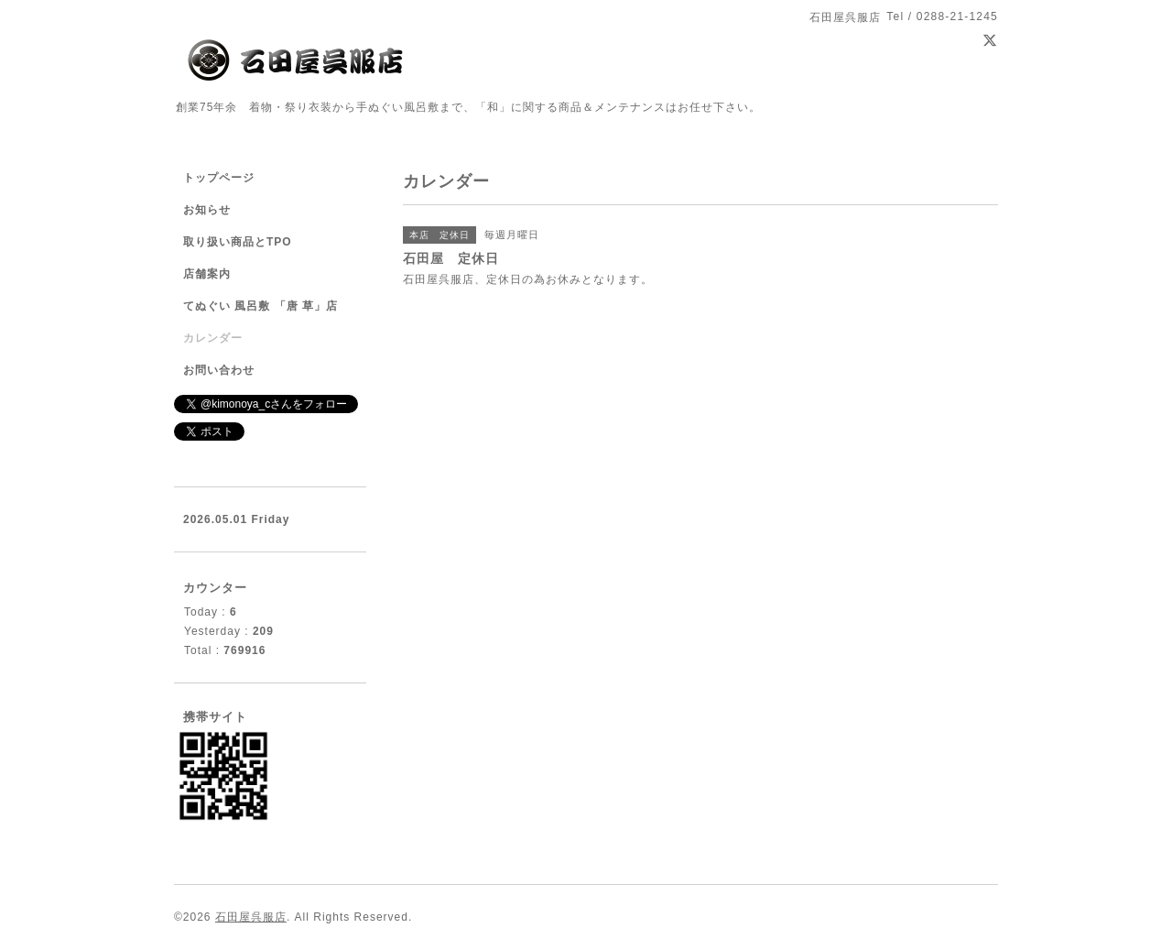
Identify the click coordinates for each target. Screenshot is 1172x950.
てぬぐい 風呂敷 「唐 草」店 (260, 306)
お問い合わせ (219, 370)
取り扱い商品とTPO (237, 241)
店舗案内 (207, 274)
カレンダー (213, 338)
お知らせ (207, 209)
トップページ (219, 177)
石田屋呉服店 (251, 917)
